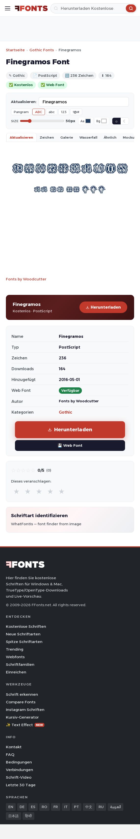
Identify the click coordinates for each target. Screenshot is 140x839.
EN (10, 807)
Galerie (66, 137)
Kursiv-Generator (22, 717)
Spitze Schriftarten (24, 641)
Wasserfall (88, 137)
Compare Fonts (21, 702)
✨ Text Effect (25, 724)
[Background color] (104, 121)
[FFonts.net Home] (31, 8)
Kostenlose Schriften (26, 626)
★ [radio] (16, 491)
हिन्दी (28, 816)
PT (76, 807)
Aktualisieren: (24, 102)
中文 (88, 807)
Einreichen (16, 672)
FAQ (10, 754)
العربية (115, 807)
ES (33, 807)
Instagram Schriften (25, 709)
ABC (38, 112)
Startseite (15, 50)
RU (101, 807)
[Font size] (42, 121)
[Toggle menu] (7, 8)
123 (63, 112)
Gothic (65, 412)
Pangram (21, 112)
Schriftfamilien (20, 664)
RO (44, 807)
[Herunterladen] (93, 8)
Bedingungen (19, 762)
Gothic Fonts (41, 50)
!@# (76, 112)
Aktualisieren (21, 137)
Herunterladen (103, 307)
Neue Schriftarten (23, 634)
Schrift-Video (18, 777)
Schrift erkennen (22, 694)
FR (55, 807)
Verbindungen (19, 769)
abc (52, 112)
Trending (14, 649)
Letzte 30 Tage (21, 785)
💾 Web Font (70, 445)
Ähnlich (110, 137)
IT (66, 807)
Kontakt (14, 747)
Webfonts (15, 657)
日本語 (13, 816)
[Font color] (88, 121)
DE (22, 807)
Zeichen (47, 137)
